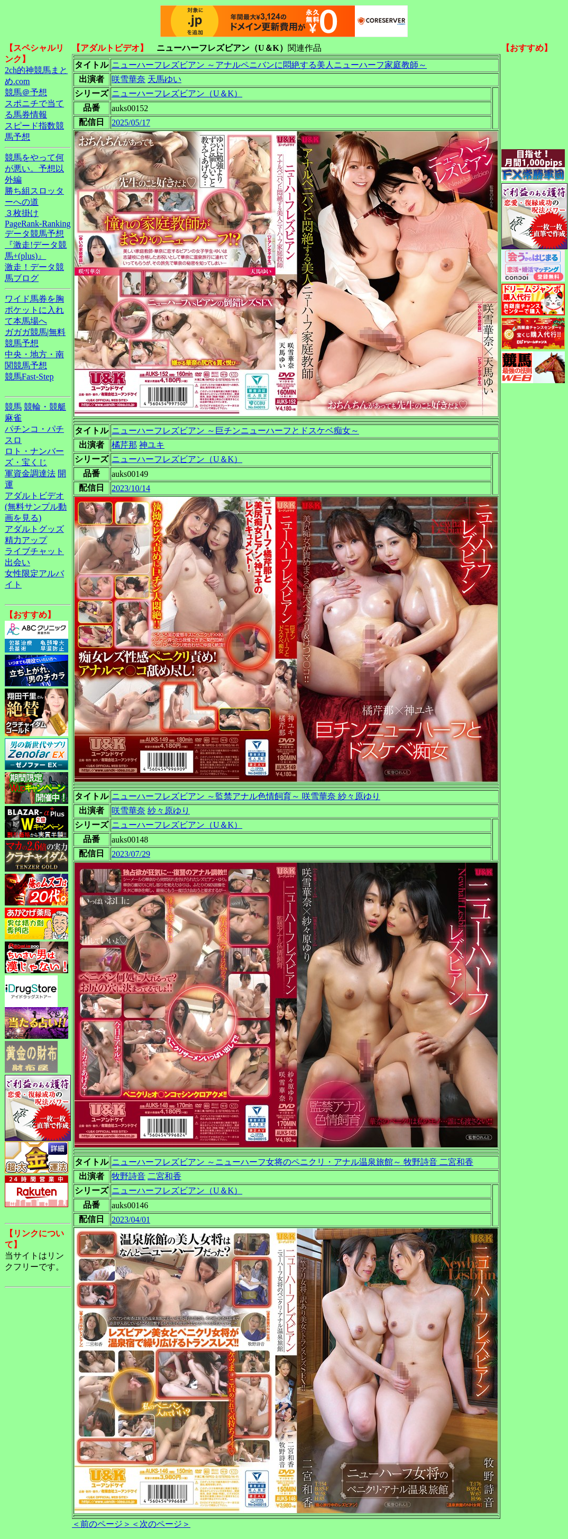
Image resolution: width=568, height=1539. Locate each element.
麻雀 (13, 417)
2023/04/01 (131, 1219)
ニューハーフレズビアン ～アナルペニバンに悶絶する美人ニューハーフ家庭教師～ (269, 64)
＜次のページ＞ (160, 1523)
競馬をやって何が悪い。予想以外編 (34, 168)
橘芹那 (124, 444)
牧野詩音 (128, 1176)
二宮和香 (164, 1176)
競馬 (13, 406)
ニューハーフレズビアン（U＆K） (177, 93)
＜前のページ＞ (101, 1523)
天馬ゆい (164, 79)
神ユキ (151, 444)
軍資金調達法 (30, 473)
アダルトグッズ (34, 528)
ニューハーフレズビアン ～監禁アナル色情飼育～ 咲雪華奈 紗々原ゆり (246, 796)
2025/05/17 (131, 122)
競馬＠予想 (26, 92)
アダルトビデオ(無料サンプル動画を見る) (36, 506)
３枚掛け (22, 213)
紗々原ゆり (169, 810)
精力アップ (26, 540)
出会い (17, 562)
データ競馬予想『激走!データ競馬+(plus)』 (36, 244)
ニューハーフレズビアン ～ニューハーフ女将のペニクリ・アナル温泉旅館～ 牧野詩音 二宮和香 (292, 1161)
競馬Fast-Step (29, 376)
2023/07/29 (131, 853)
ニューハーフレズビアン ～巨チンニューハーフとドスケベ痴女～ (235, 430)
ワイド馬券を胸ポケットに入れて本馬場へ (34, 309)
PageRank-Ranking (37, 223)
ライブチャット (34, 551)
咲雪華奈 (128, 79)
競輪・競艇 (45, 406)
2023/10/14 (131, 488)
